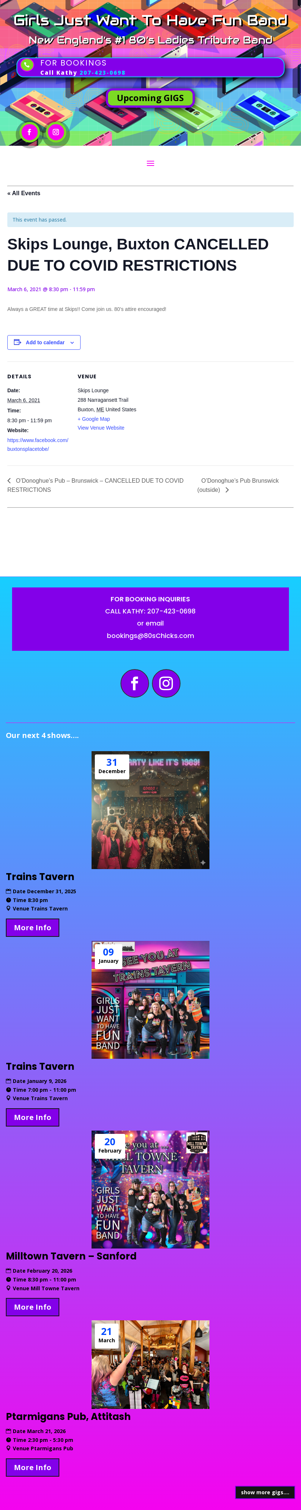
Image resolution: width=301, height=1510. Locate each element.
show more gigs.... (265, 1492)
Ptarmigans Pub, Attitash (68, 1416)
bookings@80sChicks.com (150, 635)
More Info (32, 927)
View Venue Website (101, 428)
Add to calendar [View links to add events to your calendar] (45, 342)
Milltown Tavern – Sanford (71, 1256)
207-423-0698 (102, 72)
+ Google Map (94, 419)
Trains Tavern (40, 876)
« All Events (23, 193)
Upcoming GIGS (150, 98)
